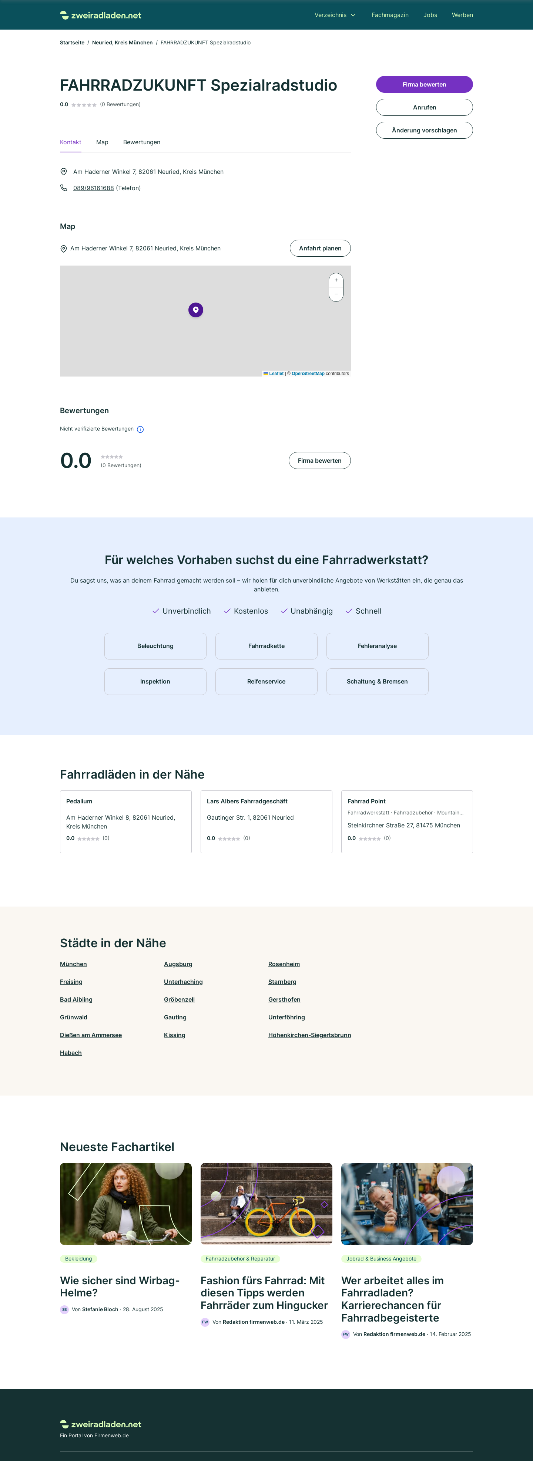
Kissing (174, 1017)
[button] (195, 311)
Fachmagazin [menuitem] (390, 14)
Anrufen (424, 107)
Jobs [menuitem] (430, 14)
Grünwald (177, 999)
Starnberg (177, 981)
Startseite (72, 42)
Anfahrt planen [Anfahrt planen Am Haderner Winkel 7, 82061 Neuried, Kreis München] (320, 248)
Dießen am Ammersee (91, 1017)
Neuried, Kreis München (122, 42)
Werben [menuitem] (462, 14)
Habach (381, 1017)
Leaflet (274, 373)
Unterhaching (79, 981)
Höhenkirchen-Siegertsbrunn (307, 1017)
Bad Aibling (282, 981)
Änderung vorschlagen (424, 130)
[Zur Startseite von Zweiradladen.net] (100, 14)
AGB (335, 1428)
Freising (381, 964)
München (73, 964)
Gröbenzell (385, 981)
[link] (126, 821)
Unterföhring (388, 999)
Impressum (359, 1428)
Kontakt (175, 1428)
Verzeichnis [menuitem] (330, 14)
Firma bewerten (320, 460)
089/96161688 (93, 188)
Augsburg (177, 964)
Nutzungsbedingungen (296, 1428)
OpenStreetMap (308, 373)
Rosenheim (282, 964)
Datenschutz (205, 1428)
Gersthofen (76, 999)
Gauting (277, 999)
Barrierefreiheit (244, 1428)
